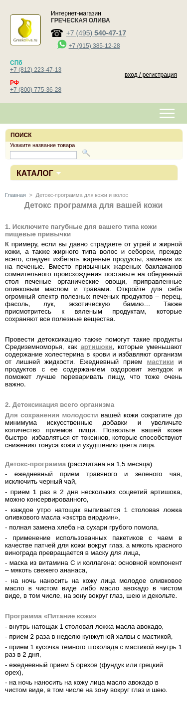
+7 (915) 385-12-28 (94, 45)
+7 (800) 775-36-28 (35, 89)
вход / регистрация (151, 74)
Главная (15, 195)
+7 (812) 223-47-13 (35, 69)
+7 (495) (96, 33)
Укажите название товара (42, 145)
